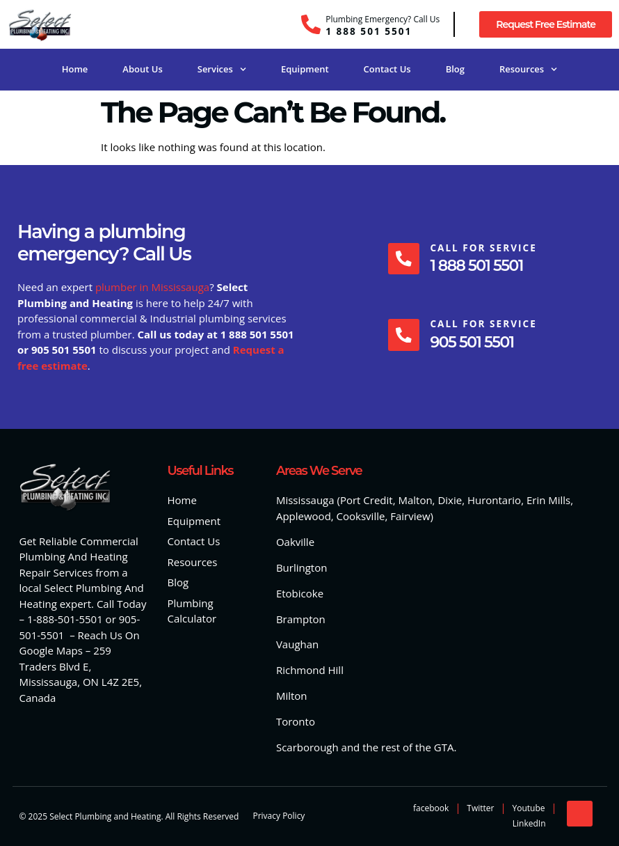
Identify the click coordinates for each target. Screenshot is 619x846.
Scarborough (307, 747)
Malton (415, 500)
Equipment (305, 69)
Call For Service (484, 247)
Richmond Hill (310, 670)
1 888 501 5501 (368, 31)
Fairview (410, 516)
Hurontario (494, 500)
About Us (142, 69)
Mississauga (305, 500)
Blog (455, 69)
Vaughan (297, 644)
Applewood (303, 516)
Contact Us (387, 69)
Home (75, 69)
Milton (291, 696)
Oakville (295, 542)
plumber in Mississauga (152, 287)
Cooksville (361, 516)
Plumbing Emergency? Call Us (382, 19)
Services (222, 69)
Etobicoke (299, 593)
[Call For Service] (404, 258)
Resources (528, 69)
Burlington (302, 567)
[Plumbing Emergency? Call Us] (311, 24)
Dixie (449, 500)
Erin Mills (548, 500)
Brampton (300, 619)
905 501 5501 (472, 342)
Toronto (295, 721)
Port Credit (366, 500)
